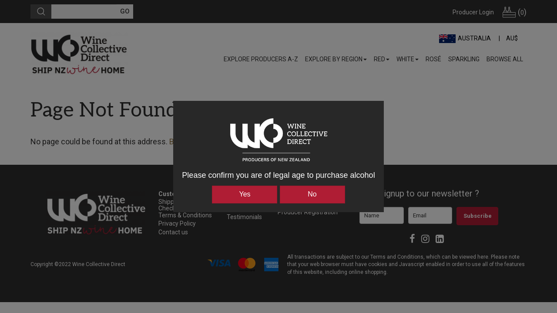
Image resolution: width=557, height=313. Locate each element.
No (312, 194)
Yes (244, 194)
